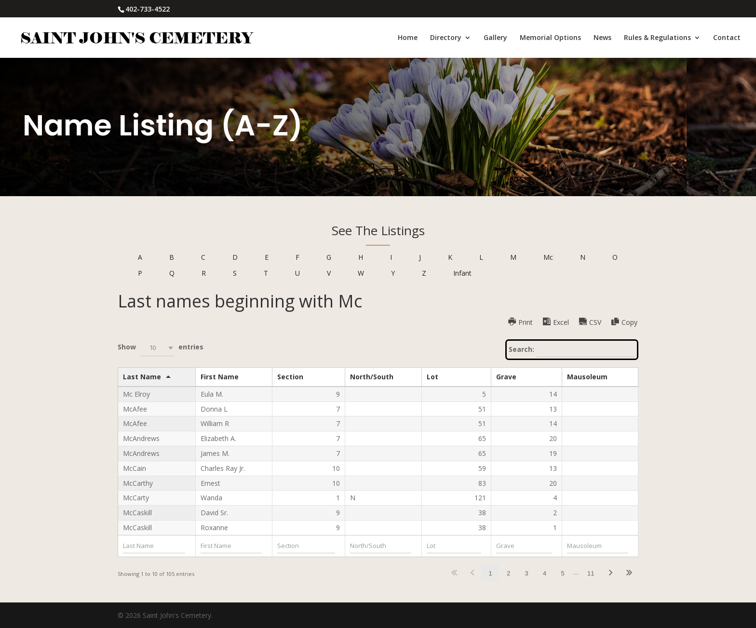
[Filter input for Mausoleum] (597, 546)
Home (408, 38)
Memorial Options (550, 38)
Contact (727, 38)
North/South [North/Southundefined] (371, 376)
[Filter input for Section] (306, 546)
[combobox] (157, 347)
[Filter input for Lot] (454, 546)
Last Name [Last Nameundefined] (142, 376)
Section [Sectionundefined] (290, 376)
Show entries (160, 347)
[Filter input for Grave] (524, 546)
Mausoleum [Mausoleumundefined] (587, 376)
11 (590, 573)
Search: (572, 350)
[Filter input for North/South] (380, 546)
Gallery (495, 38)
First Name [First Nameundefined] (220, 376)
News (602, 38)
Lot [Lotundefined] (432, 376)
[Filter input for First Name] (231, 546)
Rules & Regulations (657, 38)
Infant (462, 273)
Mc (548, 257)
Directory (445, 38)
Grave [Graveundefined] (506, 376)
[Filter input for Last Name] (154, 546)
